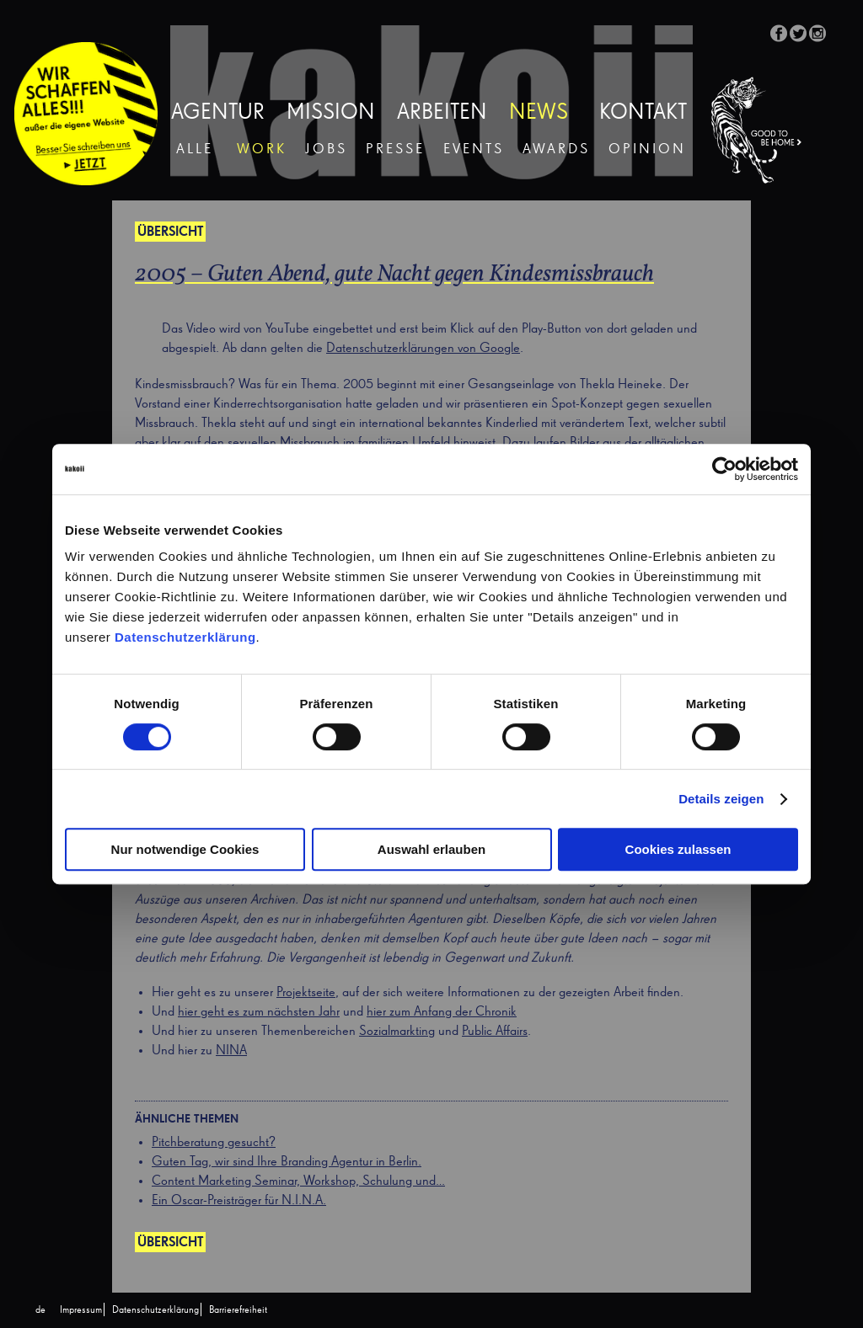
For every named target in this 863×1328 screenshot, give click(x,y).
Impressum (81, 1310)
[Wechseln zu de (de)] (40, 1310)
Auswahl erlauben (431, 849)
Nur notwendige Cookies (185, 849)
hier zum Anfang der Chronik (442, 1012)
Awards (556, 149)
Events (473, 149)
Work (262, 149)
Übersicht (170, 232)
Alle (194, 149)
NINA (231, 1051)
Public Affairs (495, 1031)
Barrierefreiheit (238, 1310)
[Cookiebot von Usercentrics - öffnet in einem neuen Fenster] (724, 469)
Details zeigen (721, 799)
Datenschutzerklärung (185, 637)
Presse (395, 149)
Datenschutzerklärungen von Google (423, 348)
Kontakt (643, 113)
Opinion (647, 149)
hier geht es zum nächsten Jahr (259, 1012)
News (538, 113)
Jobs (326, 149)
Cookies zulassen (678, 849)
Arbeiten (442, 113)
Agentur (218, 113)
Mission (331, 113)
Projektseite (305, 993)
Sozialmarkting (397, 1031)
